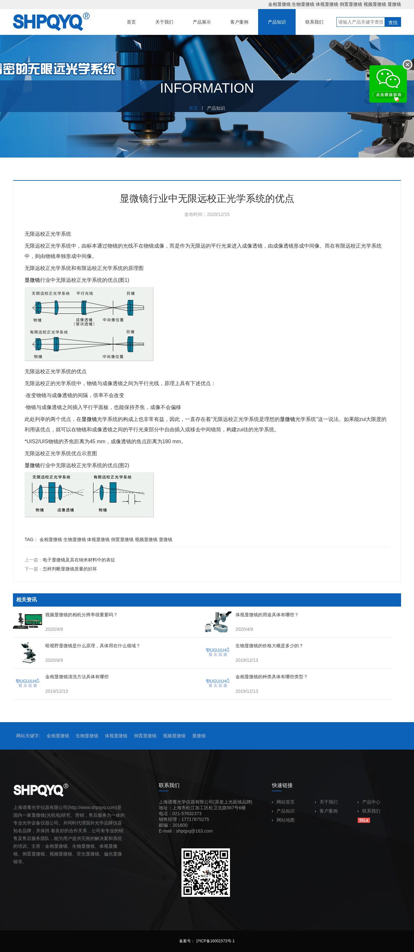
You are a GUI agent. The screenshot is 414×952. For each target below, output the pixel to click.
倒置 (26, 853)
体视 (103, 846)
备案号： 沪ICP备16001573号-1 (206, 941)
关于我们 (326, 801)
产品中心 (369, 801)
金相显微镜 (279, 4)
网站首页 (283, 801)
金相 (49, 846)
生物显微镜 (303, 4)
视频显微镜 (375, 4)
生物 (76, 846)
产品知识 (283, 811)
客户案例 (326, 811)
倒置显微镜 (351, 4)
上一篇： (70, 559)
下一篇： (61, 568)
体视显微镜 (327, 4)
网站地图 (283, 820)
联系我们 (369, 811)
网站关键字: (28, 735)
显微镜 (394, 4)
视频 (54, 853)
